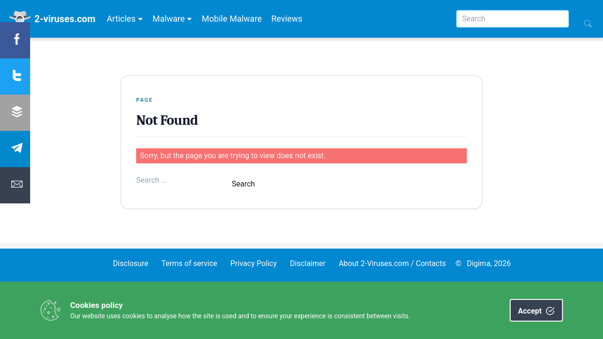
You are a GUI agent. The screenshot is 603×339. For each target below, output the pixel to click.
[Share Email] (15, 185)
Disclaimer (307, 263)
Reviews (286, 19)
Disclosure (130, 263)
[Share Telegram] (15, 149)
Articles (124, 19)
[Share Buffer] (15, 113)
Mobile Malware (232, 19)
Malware (173, 19)
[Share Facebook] (15, 40)
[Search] (512, 19)
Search (243, 183)
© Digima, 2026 (483, 263)
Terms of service (189, 263)
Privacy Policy (253, 263)
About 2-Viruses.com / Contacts (392, 263)
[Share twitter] (15, 76)
